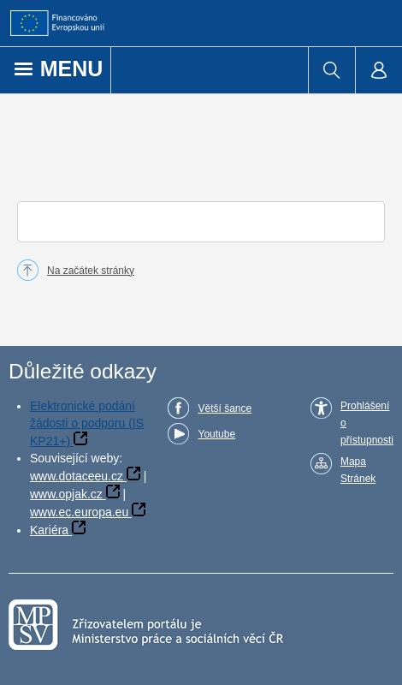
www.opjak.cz (66, 494)
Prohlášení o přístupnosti (366, 423)
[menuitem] (331, 70)
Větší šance (224, 408)
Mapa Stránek (357, 470)
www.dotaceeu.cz (76, 476)
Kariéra (49, 530)
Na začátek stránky (90, 271)
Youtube (216, 434)
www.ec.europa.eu (79, 512)
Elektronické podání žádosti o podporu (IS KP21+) (87, 423)
